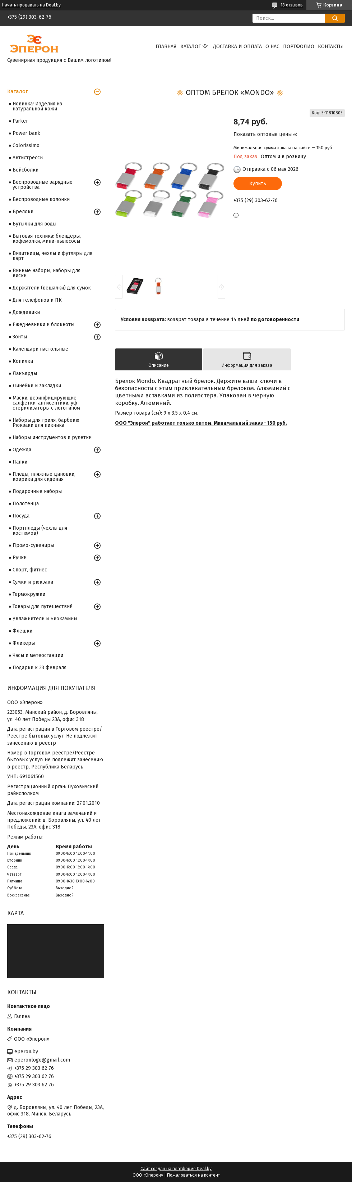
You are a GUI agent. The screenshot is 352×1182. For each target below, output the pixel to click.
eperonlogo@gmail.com (42, 1060)
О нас (272, 47)
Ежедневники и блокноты (43, 324)
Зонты (20, 337)
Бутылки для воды (34, 224)
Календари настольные (40, 349)
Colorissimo (26, 145)
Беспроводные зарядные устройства (43, 184)
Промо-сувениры (33, 545)
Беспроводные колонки (41, 199)
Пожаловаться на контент (193, 1175)
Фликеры (24, 643)
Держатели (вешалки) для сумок (52, 288)
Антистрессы (28, 158)
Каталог (190, 47)
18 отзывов (292, 5)
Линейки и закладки (37, 386)
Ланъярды (25, 373)
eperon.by (26, 1052)
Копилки (23, 361)
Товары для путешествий (43, 606)
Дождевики (26, 312)
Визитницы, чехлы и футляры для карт (52, 255)
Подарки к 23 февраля (39, 668)
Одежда (22, 450)
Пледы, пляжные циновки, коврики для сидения (44, 476)
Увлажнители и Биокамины (45, 619)
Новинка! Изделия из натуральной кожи (37, 106)
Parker (20, 121)
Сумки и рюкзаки (33, 582)
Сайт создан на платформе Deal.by (176, 1168)
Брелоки (23, 212)
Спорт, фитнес (30, 570)
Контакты (330, 47)
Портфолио (298, 47)
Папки (20, 462)
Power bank (26, 133)
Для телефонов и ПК (37, 300)
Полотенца (26, 504)
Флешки (22, 631)
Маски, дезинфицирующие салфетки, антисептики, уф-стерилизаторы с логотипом (46, 403)
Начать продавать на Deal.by (31, 5)
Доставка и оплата (237, 47)
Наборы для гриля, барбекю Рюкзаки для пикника (46, 422)
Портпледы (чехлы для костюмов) (40, 530)
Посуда (21, 516)
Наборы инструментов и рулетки (52, 437)
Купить (257, 184)
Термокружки (29, 594)
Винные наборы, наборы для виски (46, 273)
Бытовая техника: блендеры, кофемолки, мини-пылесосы (47, 238)
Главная (166, 47)
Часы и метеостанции (38, 655)
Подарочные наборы (37, 491)
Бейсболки (25, 170)
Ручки (20, 558)
